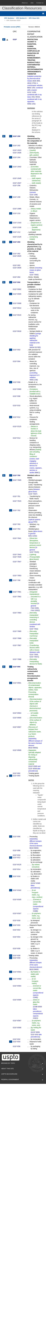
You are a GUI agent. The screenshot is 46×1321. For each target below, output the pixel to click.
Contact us (39, 3)
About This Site (22, 1069)
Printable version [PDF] (12, 27)
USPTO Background (22, 1074)
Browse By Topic (22, 1063)
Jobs (31, 3)
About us (25, 3)
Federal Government (22, 1080)
